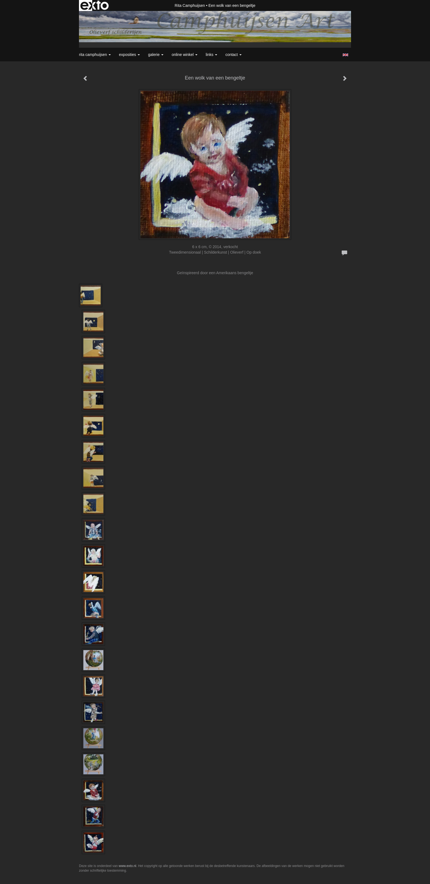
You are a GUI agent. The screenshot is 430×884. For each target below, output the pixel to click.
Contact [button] (233, 54)
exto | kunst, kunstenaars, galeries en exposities (94, 5)
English (345, 54)
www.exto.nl (127, 866)
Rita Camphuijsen (190, 5)
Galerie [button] (155, 54)
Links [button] (211, 54)
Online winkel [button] (184, 54)
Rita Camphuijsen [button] (95, 54)
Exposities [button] (129, 54)
